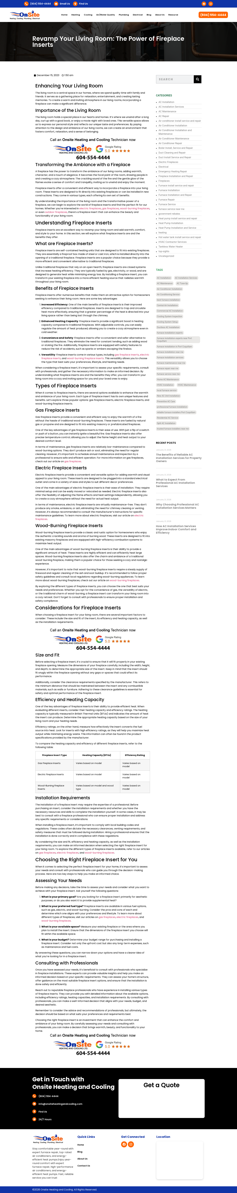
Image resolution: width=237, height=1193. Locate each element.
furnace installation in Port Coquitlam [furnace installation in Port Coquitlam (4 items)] (175, 346)
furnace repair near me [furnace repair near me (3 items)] (168, 368)
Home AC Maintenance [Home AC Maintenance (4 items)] (168, 379)
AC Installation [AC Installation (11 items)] (164, 278)
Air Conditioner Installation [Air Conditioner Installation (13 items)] (170, 289)
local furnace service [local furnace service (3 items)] (167, 390)
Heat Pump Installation (171, 223)
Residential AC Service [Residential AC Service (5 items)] (168, 418)
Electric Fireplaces (169, 162)
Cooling (88, 14)
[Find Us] (75, 4)
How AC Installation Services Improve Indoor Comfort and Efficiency (177, 529)
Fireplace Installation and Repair (176, 176)
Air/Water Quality (105, 14)
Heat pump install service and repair (178, 218)
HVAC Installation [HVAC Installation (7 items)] (166, 385)
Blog (149, 14)
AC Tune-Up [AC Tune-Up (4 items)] (182, 283)
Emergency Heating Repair (173, 171)
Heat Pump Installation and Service (178, 227)
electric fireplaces (89, 208)
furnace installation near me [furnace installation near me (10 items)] (171, 352)
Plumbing (124, 14)
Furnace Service (167, 204)
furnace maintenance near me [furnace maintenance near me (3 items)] (172, 363)
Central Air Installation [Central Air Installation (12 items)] (168, 305)
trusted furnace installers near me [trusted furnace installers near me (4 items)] (173, 429)
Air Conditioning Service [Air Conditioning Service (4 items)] (169, 294)
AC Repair (164, 116)
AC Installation (167, 102)
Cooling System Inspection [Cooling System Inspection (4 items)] (170, 316)
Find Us (83, 3)
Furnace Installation (169, 190)
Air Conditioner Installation (173, 125)
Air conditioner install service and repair (180, 120)
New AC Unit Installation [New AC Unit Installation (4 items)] (169, 396)
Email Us (65, 3)
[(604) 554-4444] (26, 4)
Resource (173, 14)
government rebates (170, 213)
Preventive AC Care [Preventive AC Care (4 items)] (167, 401)
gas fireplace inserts (126, 354)
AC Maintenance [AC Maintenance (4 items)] (165, 283)
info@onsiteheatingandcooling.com (60, 1104)
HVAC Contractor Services (173, 242)
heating (163, 232)
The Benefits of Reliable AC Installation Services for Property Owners (179, 458)
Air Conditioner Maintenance (174, 138)
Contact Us (83, 1165)
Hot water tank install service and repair (180, 237)
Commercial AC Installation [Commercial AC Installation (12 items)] (170, 311)
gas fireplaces (109, 208)
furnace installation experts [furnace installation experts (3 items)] (170, 333)
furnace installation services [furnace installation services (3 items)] (171, 357)
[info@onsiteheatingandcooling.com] (34, 1104)
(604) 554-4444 (40, 3)
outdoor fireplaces (55, 212)
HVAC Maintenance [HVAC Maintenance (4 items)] (187, 385)
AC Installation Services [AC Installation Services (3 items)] (186, 278)
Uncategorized (167, 256)
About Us (159, 14)
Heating (75, 14)
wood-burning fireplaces (133, 208)
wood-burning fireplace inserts (84, 358)
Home (64, 14)
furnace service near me (172, 209)
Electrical (138, 14)
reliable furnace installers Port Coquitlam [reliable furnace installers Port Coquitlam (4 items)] (177, 412)
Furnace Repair (167, 199)
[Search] (198, 79)
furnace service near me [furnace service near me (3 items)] (169, 374)
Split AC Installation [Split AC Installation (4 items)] (167, 423)
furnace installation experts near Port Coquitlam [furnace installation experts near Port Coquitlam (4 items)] (175, 339)
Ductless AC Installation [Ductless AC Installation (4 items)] (169, 327)
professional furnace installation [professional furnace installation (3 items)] (173, 407)
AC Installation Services (172, 106)
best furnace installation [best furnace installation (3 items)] (169, 300)
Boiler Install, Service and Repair (176, 148)
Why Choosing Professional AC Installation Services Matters (178, 506)
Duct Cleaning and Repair (172, 152)
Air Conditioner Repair (171, 143)
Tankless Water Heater (171, 246)
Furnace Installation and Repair (175, 195)
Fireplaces (164, 180)
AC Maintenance (168, 111)
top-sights (164, 251)
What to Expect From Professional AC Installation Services (176, 483)
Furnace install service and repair (177, 185)
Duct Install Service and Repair (175, 157)
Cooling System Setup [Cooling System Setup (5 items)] (168, 322)
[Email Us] (56, 4)
